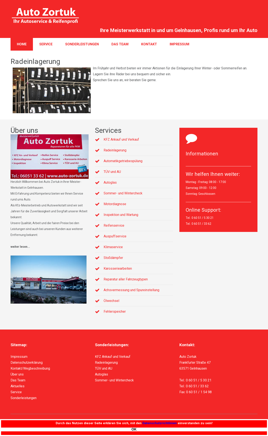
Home (22, 44)
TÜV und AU (112, 172)
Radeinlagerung (115, 150)
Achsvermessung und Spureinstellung (131, 290)
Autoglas (110, 182)
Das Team (120, 44)
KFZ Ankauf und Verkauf (121, 139)
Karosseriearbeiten (118, 268)
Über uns (17, 374)
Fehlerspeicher (115, 312)
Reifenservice (114, 225)
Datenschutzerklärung (27, 363)
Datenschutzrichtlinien (159, 423)
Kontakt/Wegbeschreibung (30, 368)
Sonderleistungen (82, 44)
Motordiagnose (115, 204)
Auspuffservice (115, 236)
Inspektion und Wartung (121, 215)
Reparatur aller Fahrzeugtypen (126, 279)
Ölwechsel (111, 301)
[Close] (134, 429)
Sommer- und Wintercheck (123, 193)
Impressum (179, 44)
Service (46, 44)
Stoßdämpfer (113, 258)
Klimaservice (113, 247)
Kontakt (149, 44)
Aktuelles (17, 386)
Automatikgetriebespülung (123, 161)
